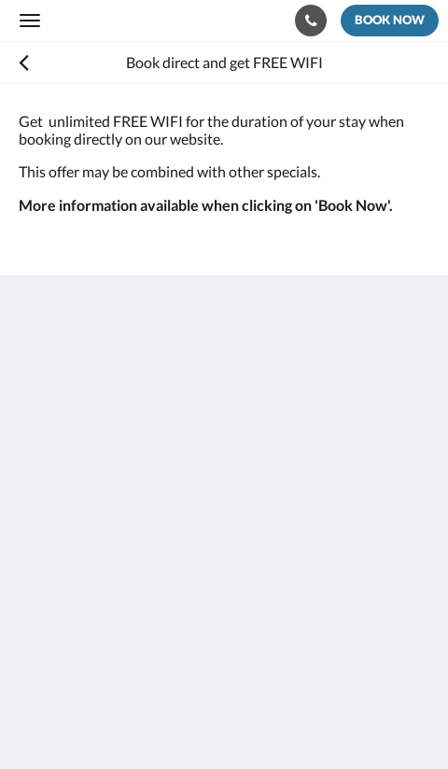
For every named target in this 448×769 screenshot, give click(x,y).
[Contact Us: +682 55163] (311, 20)
